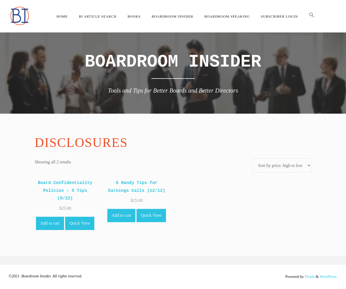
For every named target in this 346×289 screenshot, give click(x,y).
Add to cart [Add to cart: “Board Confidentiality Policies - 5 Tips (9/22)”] (50, 223)
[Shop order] (281, 165)
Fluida (309, 276)
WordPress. (328, 276)
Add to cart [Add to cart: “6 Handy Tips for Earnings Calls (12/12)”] (121, 215)
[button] (311, 16)
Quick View (79, 223)
